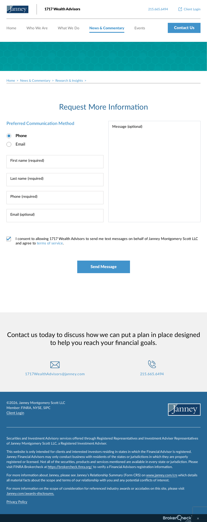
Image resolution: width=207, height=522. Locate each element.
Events (139, 28)
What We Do (68, 28)
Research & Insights (69, 80)
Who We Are (37, 28)
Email (20, 144)
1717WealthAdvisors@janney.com (55, 374)
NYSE (37, 408)
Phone (21, 136)
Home (11, 28)
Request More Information (103, 107)
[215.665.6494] (158, 9)
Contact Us (184, 28)
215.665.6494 (152, 374)
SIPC (46, 408)
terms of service (50, 243)
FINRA (26, 408)
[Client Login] (189, 9)
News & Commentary (106, 28)
